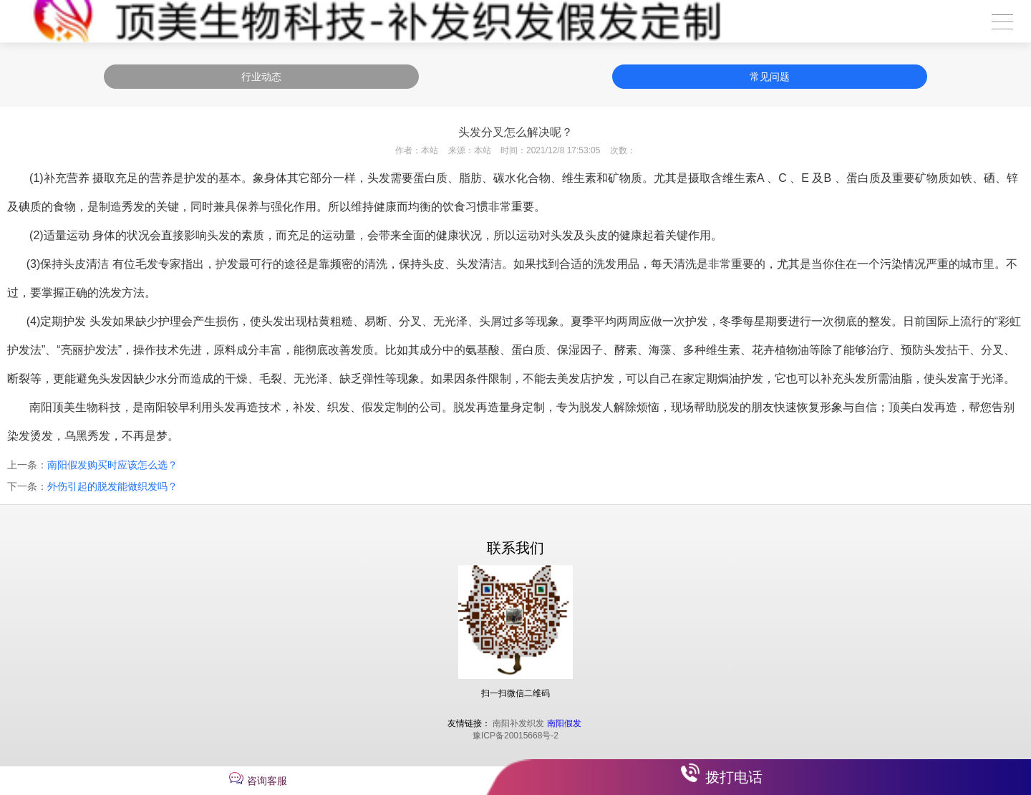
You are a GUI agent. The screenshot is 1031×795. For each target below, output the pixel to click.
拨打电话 (734, 777)
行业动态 (261, 76)
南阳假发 (564, 723)
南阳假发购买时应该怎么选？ (112, 465)
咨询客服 (267, 780)
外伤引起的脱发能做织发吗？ (112, 486)
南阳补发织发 (518, 723)
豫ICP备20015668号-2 (515, 736)
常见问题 (770, 76)
